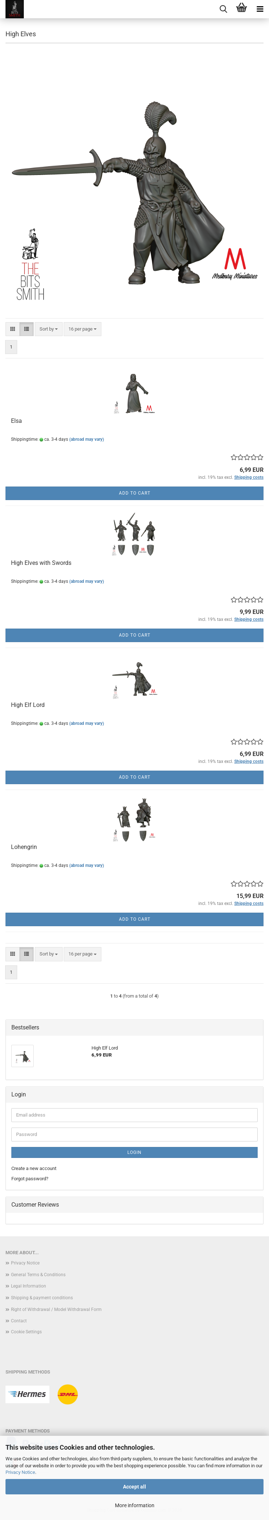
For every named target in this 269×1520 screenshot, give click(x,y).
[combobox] (49, 329)
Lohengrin (24, 846)
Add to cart (134, 493)
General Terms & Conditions (38, 1274)
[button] (12, 329)
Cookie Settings (26, 1331)
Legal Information (28, 1286)
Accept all (134, 1487)
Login (134, 1152)
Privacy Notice (20, 1472)
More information (134, 1505)
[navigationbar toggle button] (260, 9)
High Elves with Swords (41, 562)
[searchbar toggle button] (223, 9)
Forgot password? (29, 1178)
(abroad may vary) (86, 439)
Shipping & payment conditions (42, 1297)
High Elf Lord (28, 704)
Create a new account (33, 1168)
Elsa (16, 420)
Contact (19, 1320)
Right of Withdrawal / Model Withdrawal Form (56, 1309)
